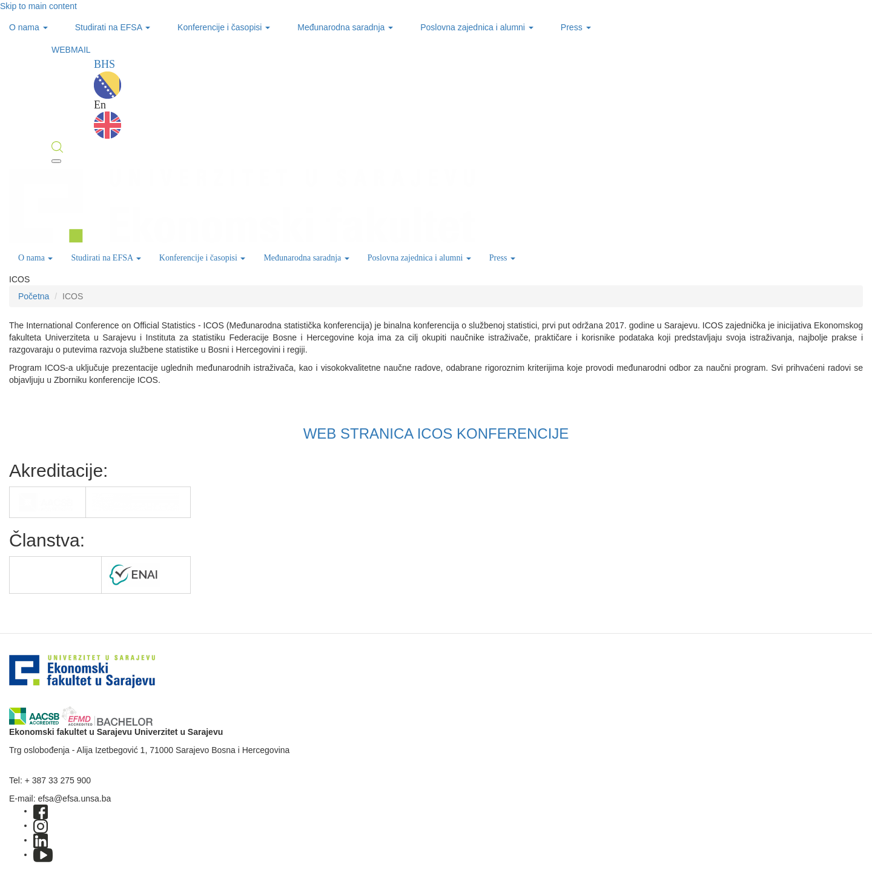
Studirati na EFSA (112, 27)
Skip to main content (38, 6)
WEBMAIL (71, 50)
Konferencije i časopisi (223, 27)
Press (576, 27)
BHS (107, 78)
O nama (28, 27)
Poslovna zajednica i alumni (476, 27)
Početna (33, 296)
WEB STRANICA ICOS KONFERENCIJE (436, 433)
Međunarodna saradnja (345, 27)
